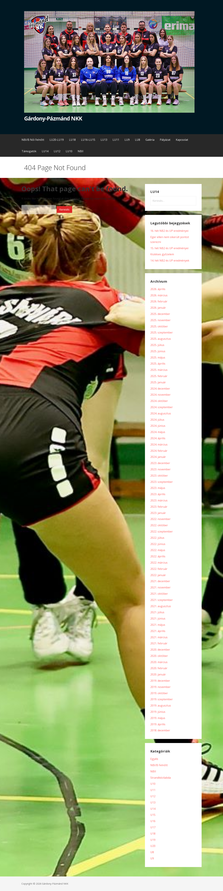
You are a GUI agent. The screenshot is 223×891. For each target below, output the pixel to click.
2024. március (159, 444)
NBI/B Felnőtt (159, 765)
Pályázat (165, 140)
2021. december (160, 581)
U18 (152, 833)
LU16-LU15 (88, 140)
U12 (152, 796)
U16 (152, 821)
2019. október (159, 693)
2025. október (159, 326)
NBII (80, 151)
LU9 (127, 140)
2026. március (159, 295)
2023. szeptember (161, 482)
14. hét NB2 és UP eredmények (169, 260)
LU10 (69, 151)
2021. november (160, 587)
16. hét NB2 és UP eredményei (169, 231)
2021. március (159, 637)
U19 (152, 840)
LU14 (45, 151)
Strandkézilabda (160, 777)
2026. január (158, 308)
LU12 (57, 151)
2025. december (160, 314)
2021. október (159, 594)
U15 (152, 815)
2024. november (160, 395)
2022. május (157, 550)
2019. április (157, 724)
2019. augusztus (160, 705)
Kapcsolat (182, 140)
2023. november (160, 469)
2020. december (160, 649)
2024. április (157, 438)
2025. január (158, 382)
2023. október (159, 475)
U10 (152, 784)
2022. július (157, 538)
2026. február (158, 301)
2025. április (157, 363)
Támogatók (29, 151)
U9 (152, 858)
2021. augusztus (160, 606)
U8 (152, 852)
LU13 (104, 140)
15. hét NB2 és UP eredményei (169, 248)
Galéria (149, 140)
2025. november (160, 320)
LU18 (72, 140)
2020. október (159, 656)
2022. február (158, 569)
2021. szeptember (161, 600)
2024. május (157, 432)
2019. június (157, 712)
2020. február (158, 668)
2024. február (158, 451)
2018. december (160, 730)
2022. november (160, 519)
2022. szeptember (161, 531)
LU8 (137, 140)
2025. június (157, 351)
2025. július (157, 345)
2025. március (159, 370)
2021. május (157, 625)
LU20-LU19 (57, 140)
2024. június (157, 426)
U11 (152, 790)
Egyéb (154, 759)
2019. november (160, 687)
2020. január (158, 674)
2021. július (157, 612)
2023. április (157, 494)
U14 (152, 809)
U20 (152, 846)
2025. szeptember (161, 332)
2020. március (159, 662)
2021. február (158, 643)
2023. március (159, 500)
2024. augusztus (160, 413)
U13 (152, 802)
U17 (152, 827)
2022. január (158, 575)
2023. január (158, 513)
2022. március (159, 562)
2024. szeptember (161, 407)
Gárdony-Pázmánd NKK (53, 118)
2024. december (160, 388)
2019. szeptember (161, 699)
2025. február (158, 376)
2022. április (157, 556)
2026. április (157, 289)
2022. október (159, 525)
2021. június (157, 618)
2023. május (157, 488)
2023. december (160, 463)
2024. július (157, 420)
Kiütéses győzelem (162, 254)
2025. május (157, 357)
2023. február (158, 507)
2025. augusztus (160, 339)
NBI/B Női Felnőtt (33, 140)
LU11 (116, 140)
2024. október (159, 401)
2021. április (157, 631)
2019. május (157, 718)
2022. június (157, 544)
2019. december (160, 681)
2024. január (158, 457)
